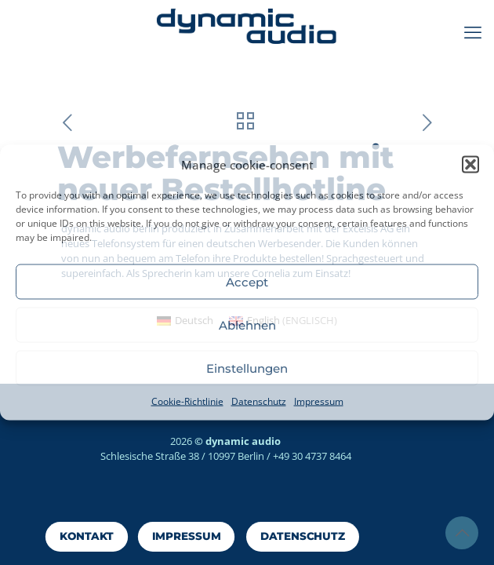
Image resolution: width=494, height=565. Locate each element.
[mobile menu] (472, 31)
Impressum (318, 401)
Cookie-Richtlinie (187, 401)
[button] (470, 165)
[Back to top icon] (461, 532)
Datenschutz (258, 401)
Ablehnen (247, 324)
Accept (247, 281)
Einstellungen (247, 367)
